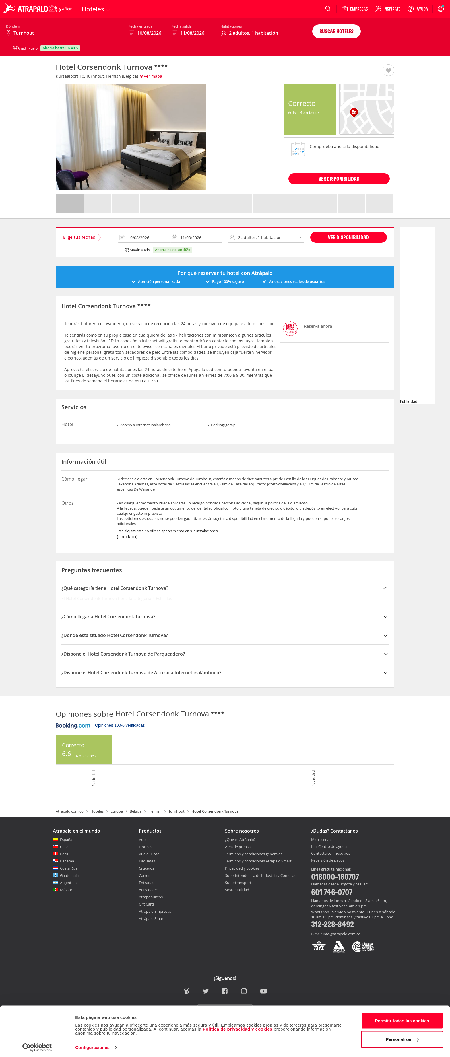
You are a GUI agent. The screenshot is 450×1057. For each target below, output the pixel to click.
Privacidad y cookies (242, 868)
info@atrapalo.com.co (341, 933)
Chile (64, 846)
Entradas (146, 882)
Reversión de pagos (327, 860)
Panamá (67, 861)
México (66, 889)
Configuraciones (92, 1045)
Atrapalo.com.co (70, 811)
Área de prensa (238, 846)
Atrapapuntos (151, 896)
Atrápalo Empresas (155, 911)
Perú (64, 853)
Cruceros (146, 868)
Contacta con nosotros (330, 853)
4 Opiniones (309, 112)
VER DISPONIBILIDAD (339, 178)
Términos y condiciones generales (253, 853)
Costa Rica (68, 868)
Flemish (155, 811)
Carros (144, 875)
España (66, 839)
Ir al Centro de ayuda (329, 846)
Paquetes (147, 861)
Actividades (148, 889)
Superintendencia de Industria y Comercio (261, 875)
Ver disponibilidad (348, 237)
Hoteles (97, 811)
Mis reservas (321, 840)
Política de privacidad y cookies (237, 1027)
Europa (116, 811)
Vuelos (144, 839)
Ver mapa (151, 76)
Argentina (68, 882)
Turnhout (176, 811)
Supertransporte (239, 882)
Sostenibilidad (237, 889)
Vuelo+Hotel (149, 853)
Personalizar (402, 1037)
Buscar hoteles (336, 31)
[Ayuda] (417, 8)
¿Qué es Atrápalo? (240, 839)
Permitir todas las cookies (402, 1019)
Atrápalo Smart (152, 918)
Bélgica (135, 811)
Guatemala (69, 875)
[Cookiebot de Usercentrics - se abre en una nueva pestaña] (37, 1046)
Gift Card (146, 904)
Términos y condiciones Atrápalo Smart (258, 861)
